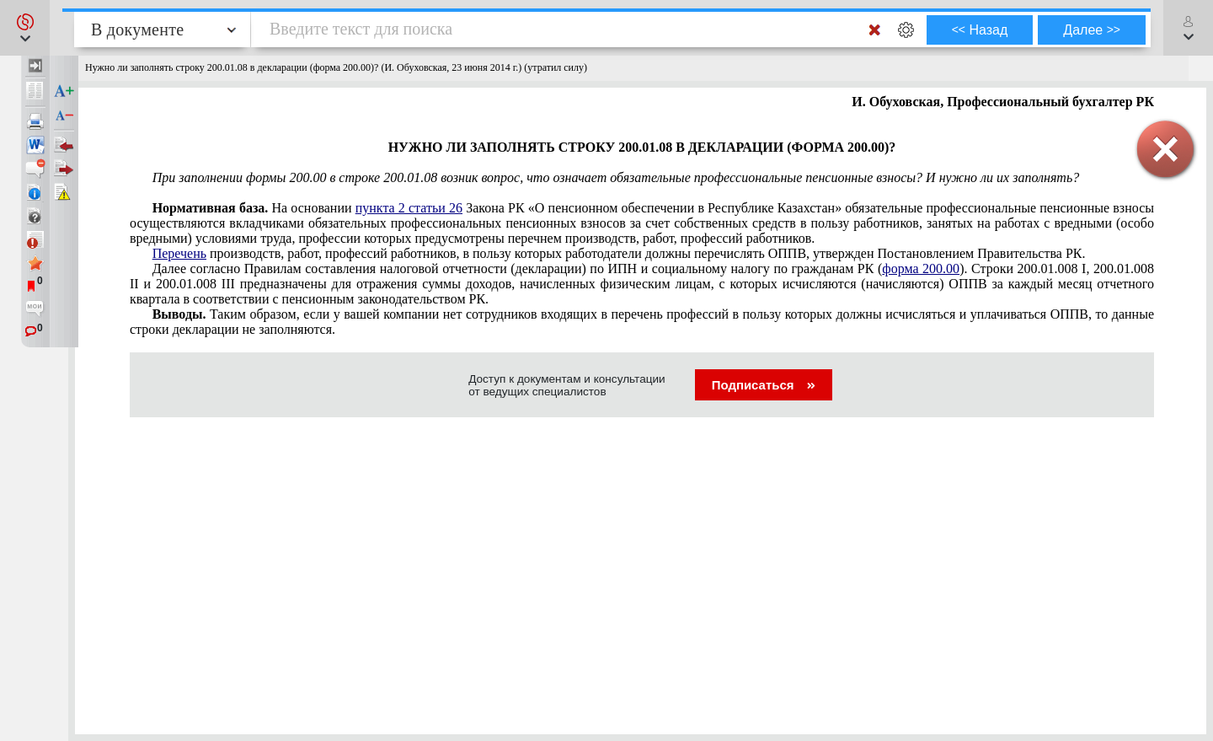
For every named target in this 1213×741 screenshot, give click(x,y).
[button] (25, 28)
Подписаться (763, 385)
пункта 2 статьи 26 (408, 208)
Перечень (179, 253)
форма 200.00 (920, 268)
